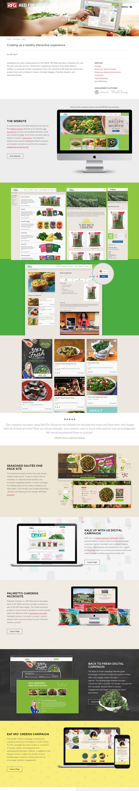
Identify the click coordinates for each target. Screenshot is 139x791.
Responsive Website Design (105, 69)
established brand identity (18, 147)
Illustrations (99, 75)
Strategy (98, 66)
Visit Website (15, 156)
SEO (22, 135)
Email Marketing (101, 81)
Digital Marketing (101, 78)
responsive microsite (38, 613)
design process (16, 129)
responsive (27, 138)
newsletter (123, 677)
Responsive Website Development (108, 72)
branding (10, 495)
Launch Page (92, 562)
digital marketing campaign (106, 538)
